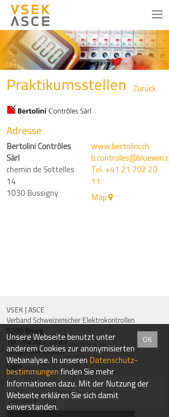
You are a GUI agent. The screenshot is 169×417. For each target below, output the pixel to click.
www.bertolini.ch (120, 146)
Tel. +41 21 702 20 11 (124, 175)
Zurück (144, 88)
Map (99, 197)
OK (147, 339)
